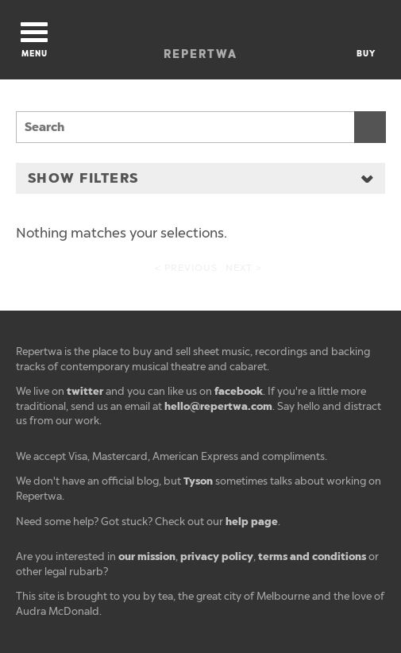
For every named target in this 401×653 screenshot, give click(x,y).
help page (252, 521)
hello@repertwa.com (218, 406)
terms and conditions (312, 556)
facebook (238, 391)
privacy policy (216, 556)
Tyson (198, 481)
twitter (85, 391)
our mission (146, 556)
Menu (34, 40)
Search (370, 127)
